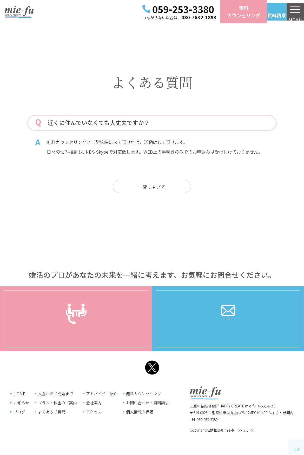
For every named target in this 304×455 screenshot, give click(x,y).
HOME (144, 393)
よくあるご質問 (176, 411)
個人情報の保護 (264, 411)
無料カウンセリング (210, 11)
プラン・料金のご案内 (182, 402)
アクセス (218, 411)
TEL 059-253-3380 (24, 419)
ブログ (144, 411)
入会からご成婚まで (180, 393)
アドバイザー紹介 (226, 393)
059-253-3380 (150, 9)
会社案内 (218, 402)
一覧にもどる (152, 186)
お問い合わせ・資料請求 (228, 326)
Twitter (152, 368)
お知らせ (146, 402)
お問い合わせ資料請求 (257, 11)
